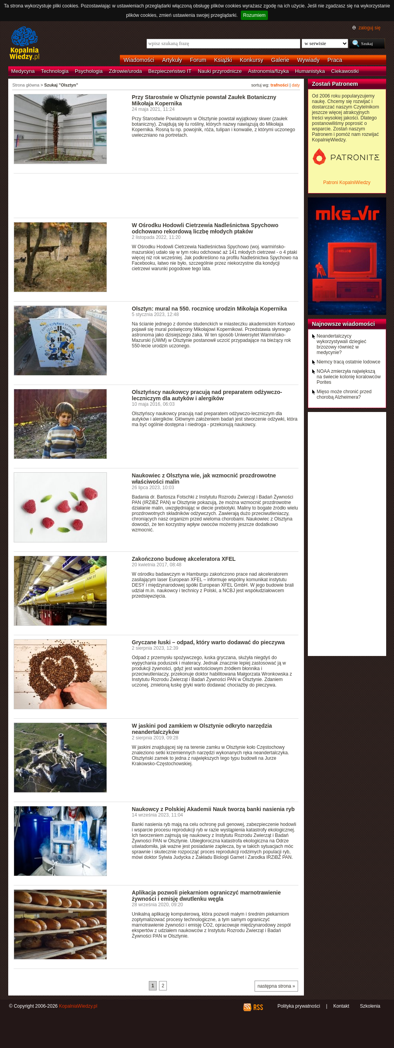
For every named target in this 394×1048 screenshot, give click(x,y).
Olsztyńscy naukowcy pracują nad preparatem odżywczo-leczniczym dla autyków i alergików (207, 395)
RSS (258, 1007)
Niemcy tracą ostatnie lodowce (349, 362)
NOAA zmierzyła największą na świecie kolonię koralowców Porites (349, 377)
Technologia (55, 71)
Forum (198, 60)
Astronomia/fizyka (268, 71)
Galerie (280, 60)
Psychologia (89, 71)
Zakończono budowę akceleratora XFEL (184, 559)
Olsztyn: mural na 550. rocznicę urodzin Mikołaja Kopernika (209, 308)
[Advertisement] (156, 195)
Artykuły (172, 60)
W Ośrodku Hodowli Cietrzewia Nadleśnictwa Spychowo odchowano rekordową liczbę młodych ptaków (205, 228)
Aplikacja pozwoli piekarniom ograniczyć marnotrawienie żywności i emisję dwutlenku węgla (206, 895)
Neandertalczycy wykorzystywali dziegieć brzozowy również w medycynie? (342, 344)
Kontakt (341, 1006)
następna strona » (276, 986)
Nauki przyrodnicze (220, 71)
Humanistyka (310, 71)
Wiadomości (139, 60)
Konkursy (251, 60)
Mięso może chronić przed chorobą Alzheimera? (344, 394)
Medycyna (23, 71)
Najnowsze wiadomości (343, 324)
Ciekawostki (345, 71)
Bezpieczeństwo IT (170, 71)
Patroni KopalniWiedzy (347, 182)
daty (296, 85)
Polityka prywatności (298, 1006)
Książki (223, 60)
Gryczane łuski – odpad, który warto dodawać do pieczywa (208, 642)
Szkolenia (370, 1006)
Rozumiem (254, 15)
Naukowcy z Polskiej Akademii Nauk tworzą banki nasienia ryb (213, 809)
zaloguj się (369, 28)
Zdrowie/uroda (125, 71)
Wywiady (308, 60)
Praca (334, 60)
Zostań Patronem (335, 84)
